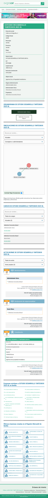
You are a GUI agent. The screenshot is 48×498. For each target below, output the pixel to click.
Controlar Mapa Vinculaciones (12, 193)
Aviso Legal (27, 492)
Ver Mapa (8, 52)
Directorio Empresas (40, 490)
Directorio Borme (20, 492)
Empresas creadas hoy (29, 490)
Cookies (44, 492)
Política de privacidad (36, 492)
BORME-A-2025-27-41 (37, 289)
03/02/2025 (7, 230)
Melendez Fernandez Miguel (13, 89)
